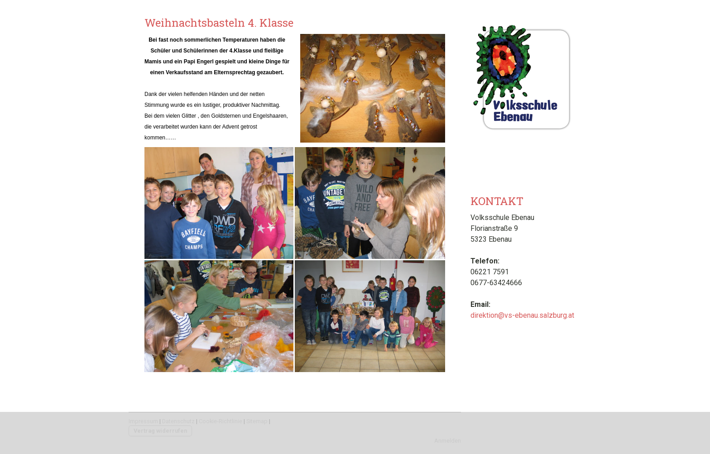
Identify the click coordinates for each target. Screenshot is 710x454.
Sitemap (257, 421)
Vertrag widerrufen (160, 430)
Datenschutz (178, 421)
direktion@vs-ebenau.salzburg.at (522, 315)
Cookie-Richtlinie (220, 421)
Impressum (143, 421)
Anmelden (447, 440)
